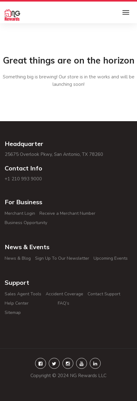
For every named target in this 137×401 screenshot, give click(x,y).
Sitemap (20, 312)
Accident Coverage (64, 294)
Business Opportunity (26, 223)
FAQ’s (80, 303)
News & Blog (18, 258)
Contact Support (104, 294)
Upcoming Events (111, 258)
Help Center (29, 303)
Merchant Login (20, 213)
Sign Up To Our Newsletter (62, 258)
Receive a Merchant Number (67, 213)
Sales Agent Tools (23, 294)
